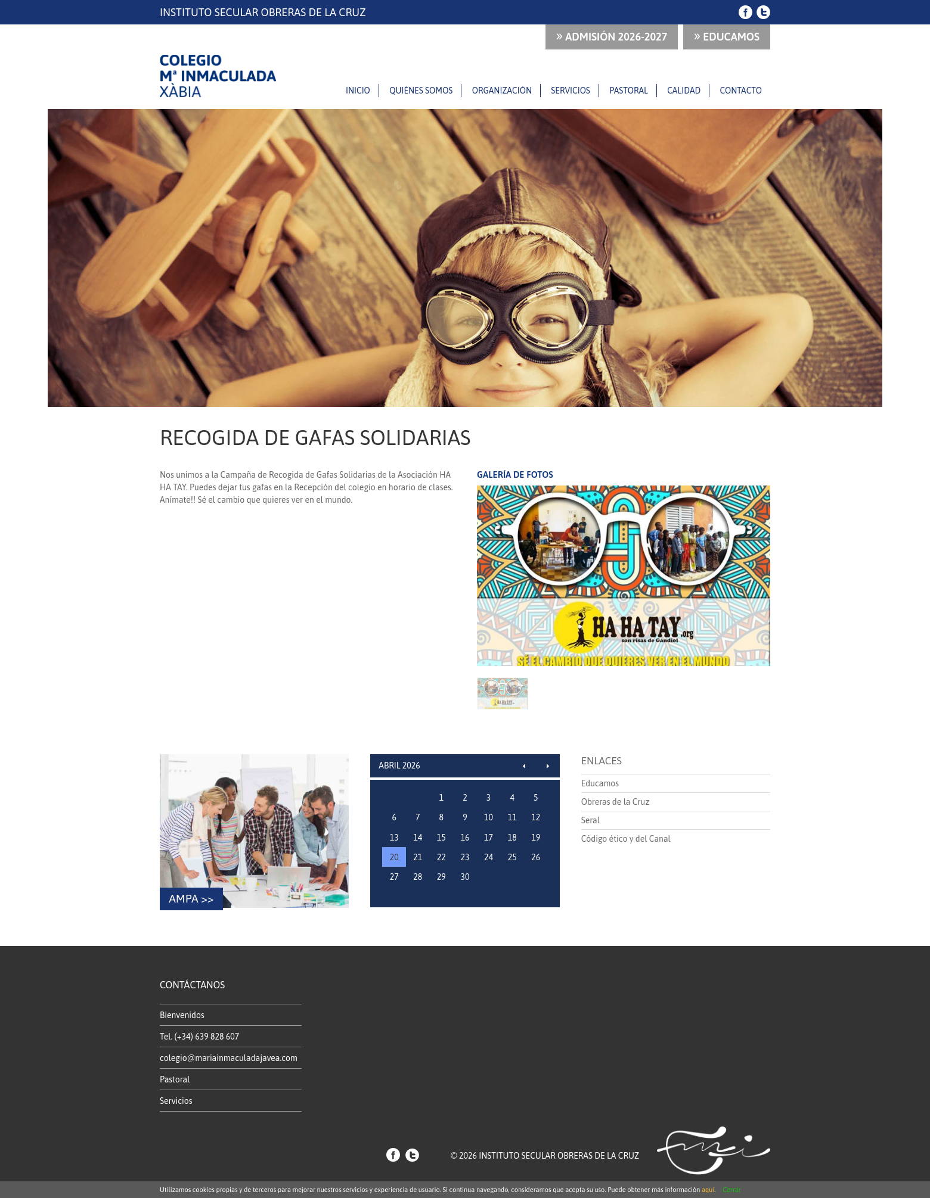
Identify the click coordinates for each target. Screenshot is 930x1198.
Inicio (358, 90)
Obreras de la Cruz (615, 802)
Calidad (683, 90)
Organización (502, 90)
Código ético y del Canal (626, 839)
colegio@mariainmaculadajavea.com (228, 1058)
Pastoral (628, 90)
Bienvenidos (182, 1015)
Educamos (727, 35)
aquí (708, 1189)
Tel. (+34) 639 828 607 (199, 1036)
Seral (590, 820)
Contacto (741, 90)
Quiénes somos (420, 90)
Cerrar (732, 1189)
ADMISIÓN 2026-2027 (612, 35)
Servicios (570, 90)
